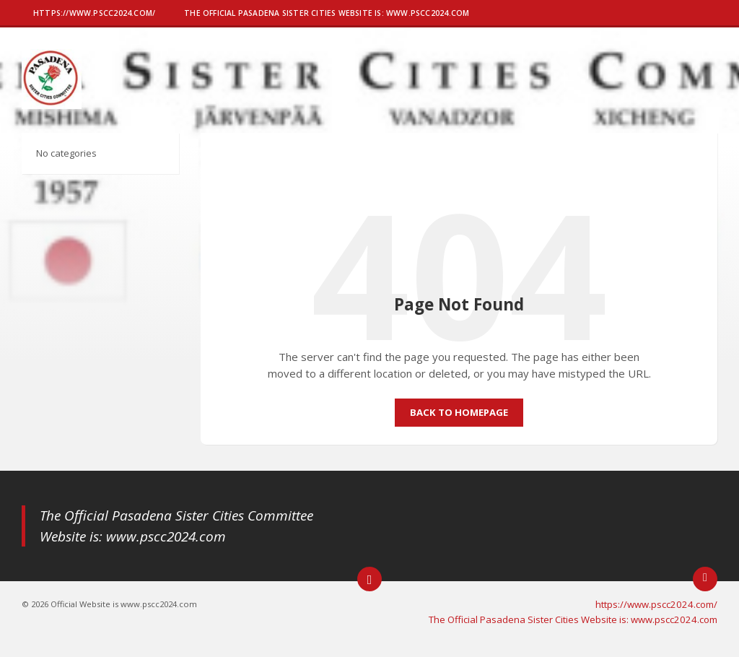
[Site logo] (52, 104)
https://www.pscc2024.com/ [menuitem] (656, 604)
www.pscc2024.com (166, 536)
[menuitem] (94, 14)
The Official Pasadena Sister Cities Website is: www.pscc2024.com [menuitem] (573, 619)
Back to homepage (459, 412)
